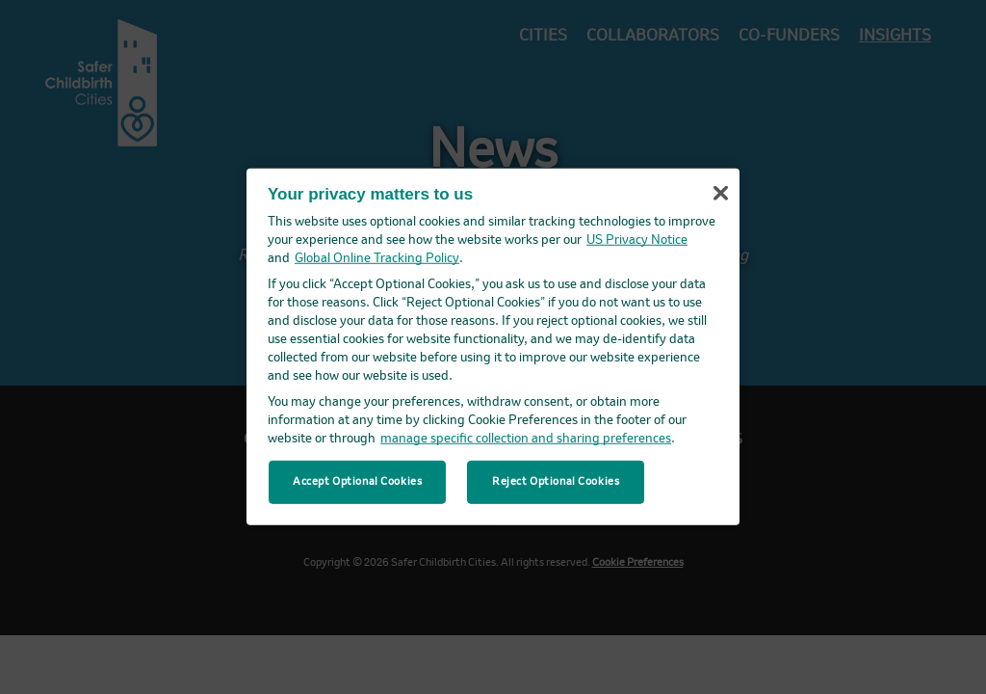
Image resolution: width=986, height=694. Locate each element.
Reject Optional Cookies (555, 481)
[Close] (720, 194)
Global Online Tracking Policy (377, 259)
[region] (493, 347)
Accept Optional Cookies (357, 481)
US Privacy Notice (637, 240)
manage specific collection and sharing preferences (525, 439)
